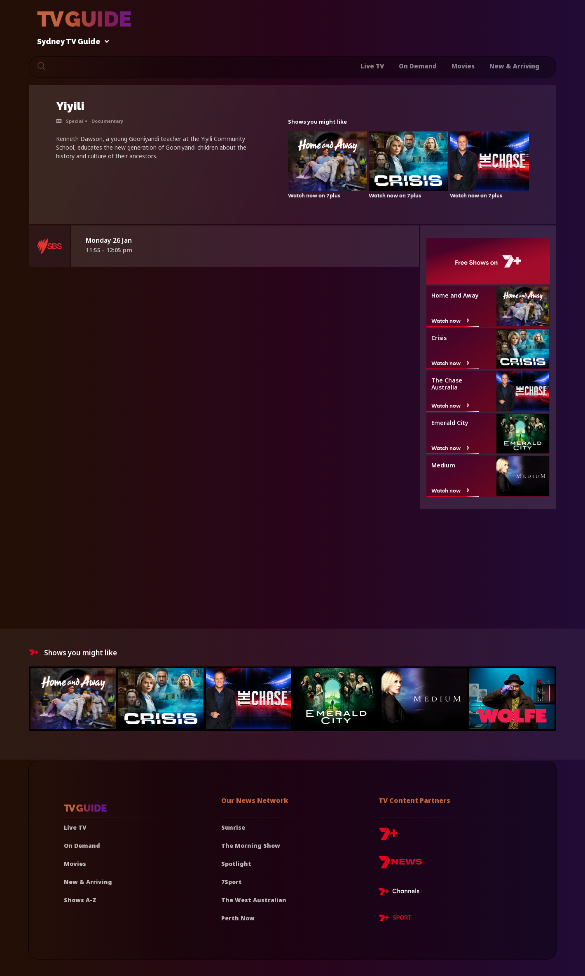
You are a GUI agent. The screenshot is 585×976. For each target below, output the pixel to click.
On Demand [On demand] (82, 845)
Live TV (372, 66)
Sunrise (233, 827)
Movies (463, 66)
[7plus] (388, 837)
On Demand (418, 66)
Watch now (451, 320)
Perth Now (238, 918)
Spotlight (236, 864)
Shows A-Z (80, 900)
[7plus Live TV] (401, 892)
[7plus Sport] (395, 919)
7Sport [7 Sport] (231, 882)
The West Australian (253, 900)
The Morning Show (250, 845)
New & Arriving (514, 66)
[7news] (400, 865)
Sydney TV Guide (71, 42)
